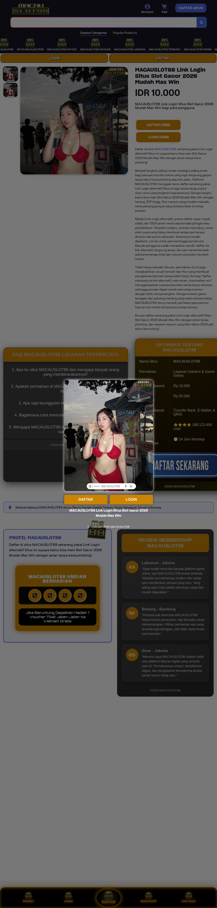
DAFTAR (86, 499)
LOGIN (131, 499)
